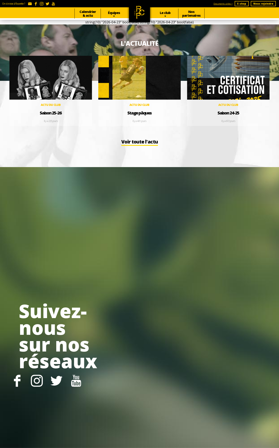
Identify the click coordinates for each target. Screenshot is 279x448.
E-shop (241, 3)
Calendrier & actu (87, 13)
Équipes (114, 12)
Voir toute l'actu (139, 144)
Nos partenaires (191, 13)
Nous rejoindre (263, 3)
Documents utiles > (223, 3)
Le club (165, 12)
